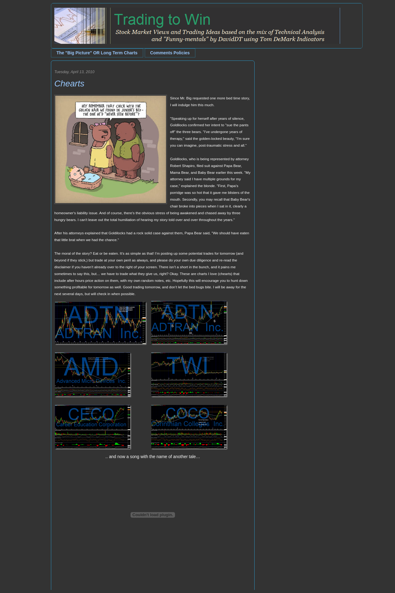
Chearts (69, 83)
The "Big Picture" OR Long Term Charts (97, 52)
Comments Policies (170, 52)
